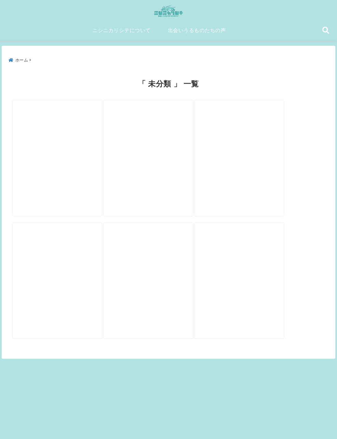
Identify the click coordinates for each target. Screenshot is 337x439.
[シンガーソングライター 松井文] (64, 276)
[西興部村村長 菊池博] (168, 276)
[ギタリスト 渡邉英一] (168, 140)
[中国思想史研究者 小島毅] (272, 140)
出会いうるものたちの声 (197, 33)
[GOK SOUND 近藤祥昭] (272, 276)
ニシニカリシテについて (121, 33)
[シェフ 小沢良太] (64, 140)
